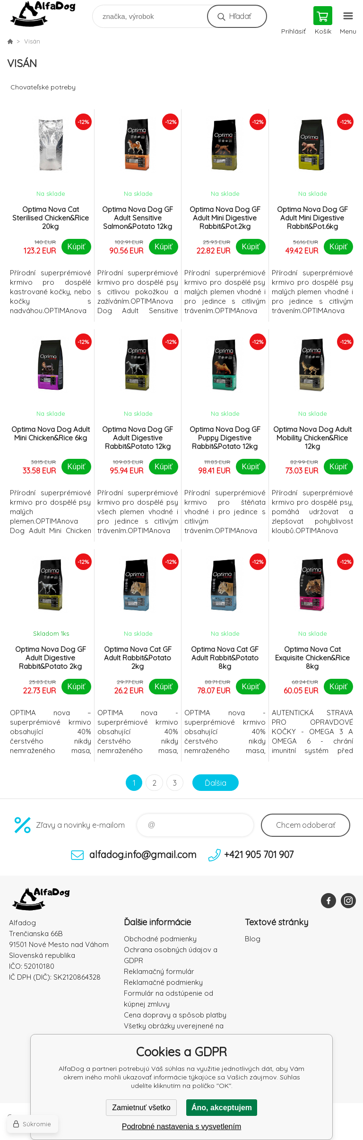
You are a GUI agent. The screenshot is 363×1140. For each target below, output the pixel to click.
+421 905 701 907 (259, 854)
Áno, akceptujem (221, 1108)
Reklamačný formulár (159, 971)
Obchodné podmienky (160, 938)
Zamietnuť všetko (141, 1108)
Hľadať (240, 16)
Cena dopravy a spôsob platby (175, 1014)
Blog (252, 938)
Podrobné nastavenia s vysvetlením (182, 1126)
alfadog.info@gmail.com (143, 854)
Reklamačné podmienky (163, 982)
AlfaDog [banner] (49, 14)
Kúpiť (76, 247)
